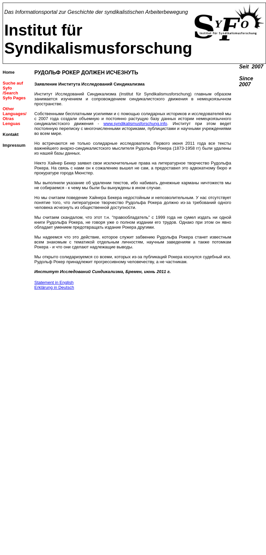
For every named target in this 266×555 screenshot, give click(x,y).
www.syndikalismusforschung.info (135, 123)
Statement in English (53, 282)
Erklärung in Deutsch (54, 287)
